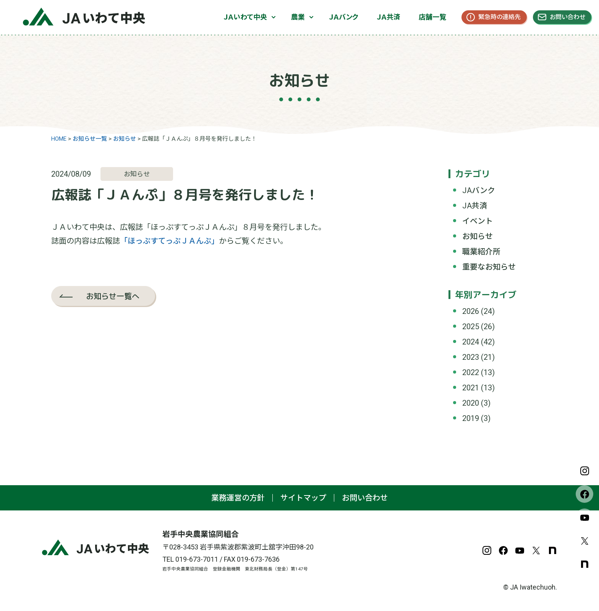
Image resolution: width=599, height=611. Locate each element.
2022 (470, 372)
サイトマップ (303, 497)
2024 (470, 341)
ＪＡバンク (343, 17)
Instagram (584, 470)
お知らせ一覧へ (112, 296)
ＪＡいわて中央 (245, 17)
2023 (470, 357)
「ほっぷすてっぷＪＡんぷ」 (169, 240)
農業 (298, 17)
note (584, 564)
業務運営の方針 (238, 497)
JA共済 (474, 205)
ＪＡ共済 (388, 17)
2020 (470, 403)
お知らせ (477, 236)
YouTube (584, 517)
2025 (470, 326)
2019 (470, 418)
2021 (470, 387)
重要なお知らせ (489, 266)
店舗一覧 (432, 17)
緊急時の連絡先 (499, 17)
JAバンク (478, 190)
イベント (477, 221)
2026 (470, 311)
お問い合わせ (567, 17)
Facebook (584, 494)
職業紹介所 (481, 251)
